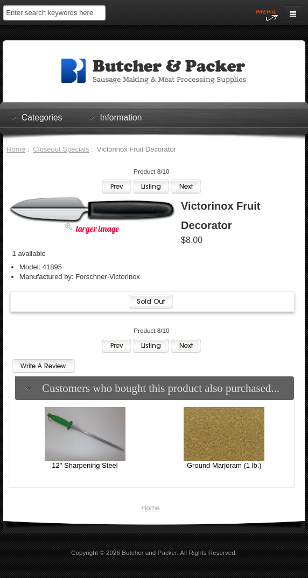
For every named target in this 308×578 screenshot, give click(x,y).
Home (15, 149)
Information (121, 117)
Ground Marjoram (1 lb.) (224, 465)
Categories (42, 117)
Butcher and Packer (149, 552)
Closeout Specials (61, 149)
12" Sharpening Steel (84, 465)
